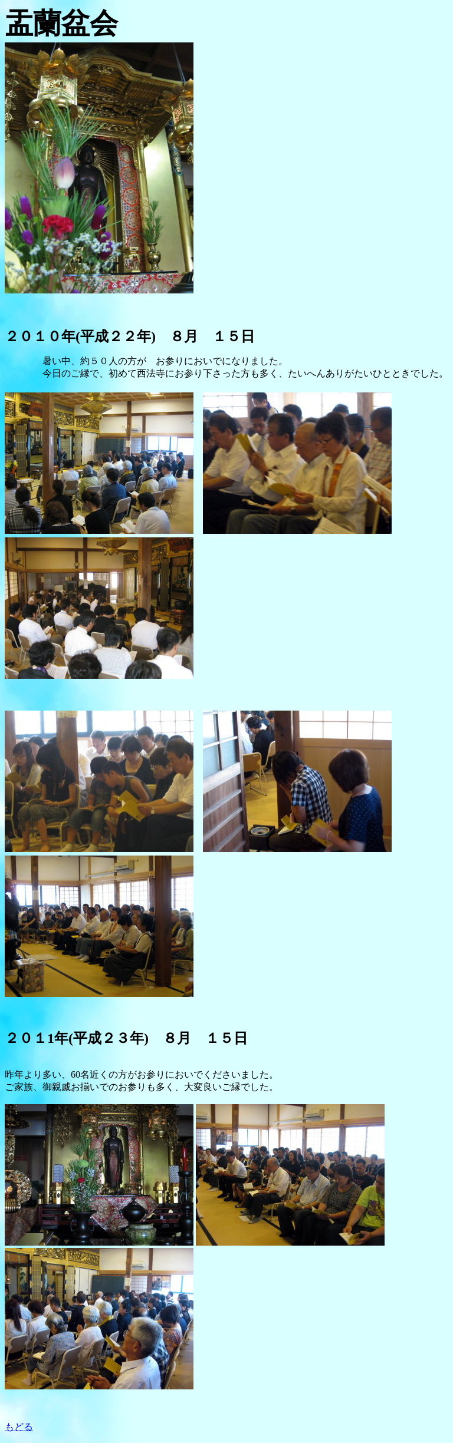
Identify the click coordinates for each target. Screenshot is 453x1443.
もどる (19, 1427)
